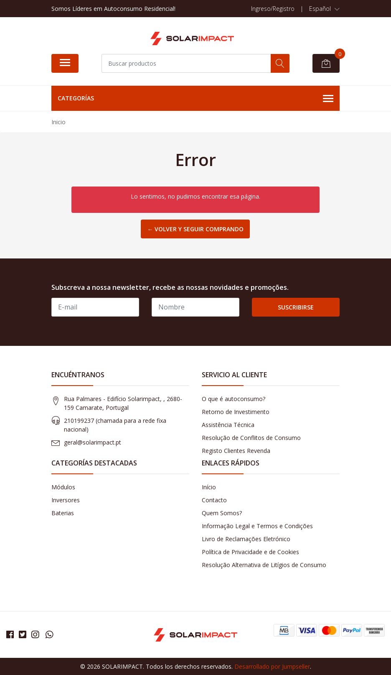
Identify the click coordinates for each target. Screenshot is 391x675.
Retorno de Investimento (235, 412)
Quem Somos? (222, 513)
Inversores (65, 500)
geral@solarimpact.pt (92, 442)
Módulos (63, 487)
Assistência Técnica (228, 425)
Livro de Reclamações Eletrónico (246, 539)
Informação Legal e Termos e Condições (257, 526)
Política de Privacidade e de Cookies (250, 552)
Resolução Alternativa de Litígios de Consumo (264, 565)
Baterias (62, 513)
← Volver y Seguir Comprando (195, 229)
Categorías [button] (195, 98)
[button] (324, 8)
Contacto (214, 500)
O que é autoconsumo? (233, 399)
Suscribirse (296, 307)
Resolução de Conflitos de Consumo (251, 438)
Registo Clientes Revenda (236, 451)
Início (209, 487)
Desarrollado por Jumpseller (272, 666)
